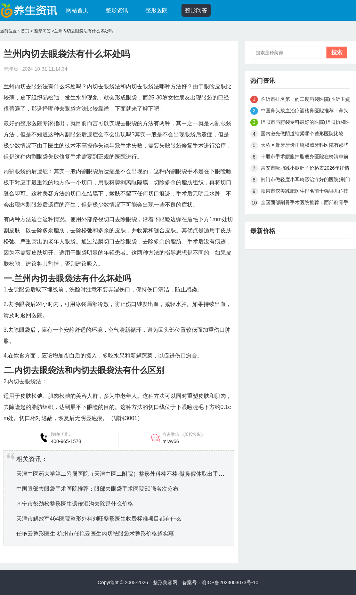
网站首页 (77, 10)
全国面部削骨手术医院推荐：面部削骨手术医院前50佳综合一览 (304, 204)
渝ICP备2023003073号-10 (230, 582)
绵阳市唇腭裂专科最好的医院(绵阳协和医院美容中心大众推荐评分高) (305, 123)
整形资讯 (117, 10)
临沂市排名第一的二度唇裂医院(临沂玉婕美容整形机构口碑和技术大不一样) (305, 100)
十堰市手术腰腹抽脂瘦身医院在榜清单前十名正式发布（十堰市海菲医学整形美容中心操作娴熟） (304, 158)
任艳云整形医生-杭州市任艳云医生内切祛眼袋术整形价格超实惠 (95, 534)
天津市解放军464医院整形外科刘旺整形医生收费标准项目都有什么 (98, 519)
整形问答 (196, 10)
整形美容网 (165, 582)
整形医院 (156, 10)
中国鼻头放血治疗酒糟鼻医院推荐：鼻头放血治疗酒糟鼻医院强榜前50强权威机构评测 (305, 112)
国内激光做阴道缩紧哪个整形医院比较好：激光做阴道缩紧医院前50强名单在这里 (305, 135)
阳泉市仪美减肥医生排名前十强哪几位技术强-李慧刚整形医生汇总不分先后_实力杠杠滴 (304, 192)
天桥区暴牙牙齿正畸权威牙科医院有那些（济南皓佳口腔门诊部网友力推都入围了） (304, 146)
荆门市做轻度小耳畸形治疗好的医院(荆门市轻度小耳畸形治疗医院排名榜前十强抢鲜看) (305, 181)
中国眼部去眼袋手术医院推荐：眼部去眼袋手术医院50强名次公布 (97, 489)
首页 (25, 31)
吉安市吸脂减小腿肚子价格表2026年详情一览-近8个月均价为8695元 (305, 169)
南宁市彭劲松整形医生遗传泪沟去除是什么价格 (74, 504)
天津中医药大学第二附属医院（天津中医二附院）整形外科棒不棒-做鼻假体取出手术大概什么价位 (136, 474)
